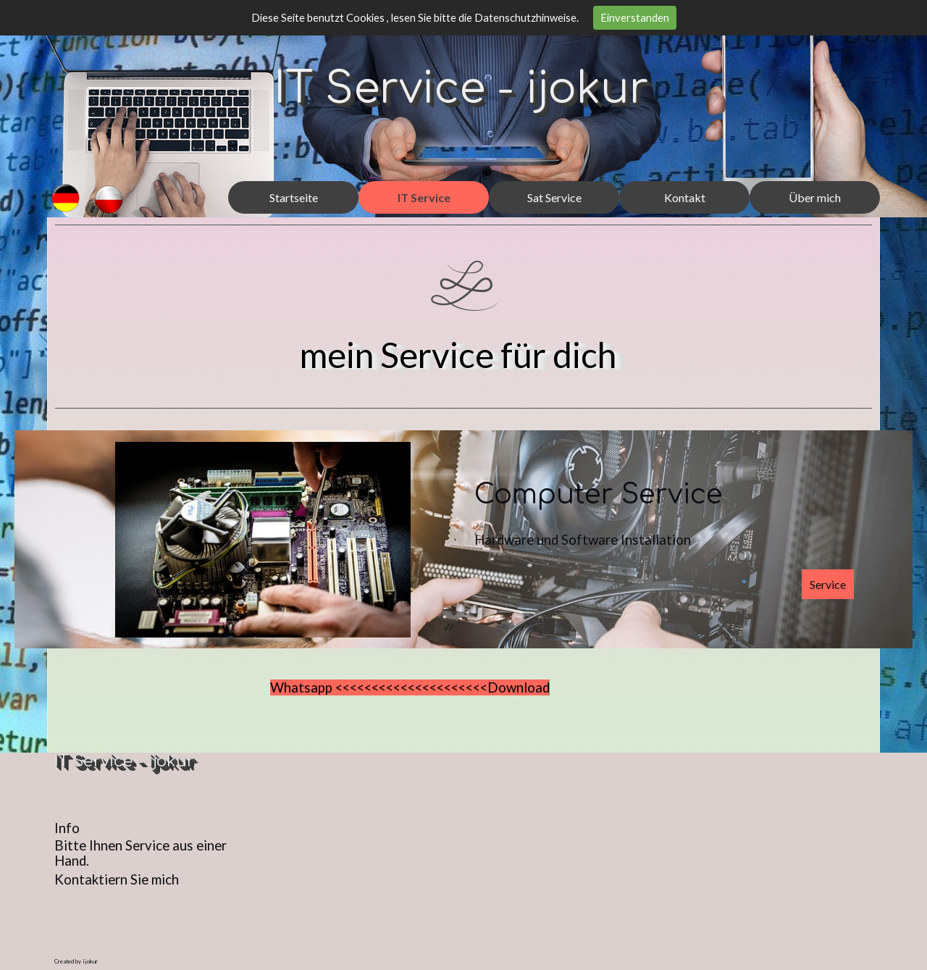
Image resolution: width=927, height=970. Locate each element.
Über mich (815, 197)
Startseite (293, 197)
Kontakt (684, 197)
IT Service (424, 197)
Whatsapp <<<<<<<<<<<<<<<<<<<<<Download (410, 687)
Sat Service (554, 197)
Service (828, 584)
